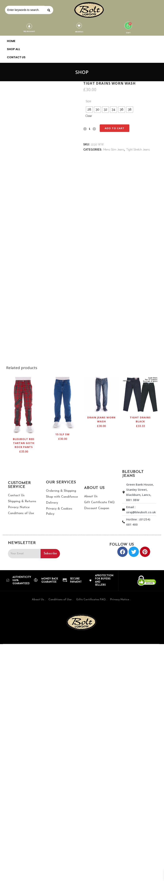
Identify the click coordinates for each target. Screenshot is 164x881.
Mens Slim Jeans (113, 149)
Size (88, 101)
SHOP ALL (13, 49)
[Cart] (128, 25)
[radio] (89, 110)
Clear (88, 115)
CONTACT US (16, 57)
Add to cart (114, 128)
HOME (11, 41)
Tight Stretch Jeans (138, 149)
